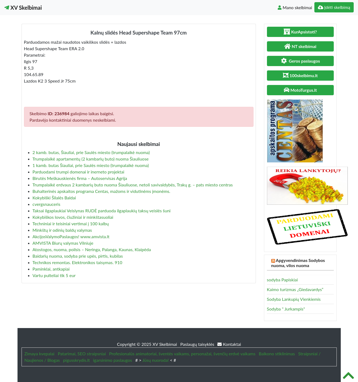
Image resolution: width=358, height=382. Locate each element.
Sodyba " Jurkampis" (286, 308)
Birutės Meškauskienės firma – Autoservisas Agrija (80, 178)
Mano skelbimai (295, 7)
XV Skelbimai (23, 7)
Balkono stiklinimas (277, 353)
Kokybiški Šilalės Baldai (54, 197)
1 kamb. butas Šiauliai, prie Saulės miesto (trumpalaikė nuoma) (91, 165)
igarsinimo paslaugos (112, 360)
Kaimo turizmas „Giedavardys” (295, 289)
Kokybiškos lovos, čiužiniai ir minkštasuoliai (73, 217)
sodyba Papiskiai (282, 279)
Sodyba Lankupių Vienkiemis (294, 299)
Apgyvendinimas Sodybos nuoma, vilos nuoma (298, 263)
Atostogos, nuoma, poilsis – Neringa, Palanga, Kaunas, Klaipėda (92, 249)
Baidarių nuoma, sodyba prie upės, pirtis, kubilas (78, 255)
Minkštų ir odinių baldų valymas (62, 230)
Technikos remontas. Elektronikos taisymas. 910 (77, 262)
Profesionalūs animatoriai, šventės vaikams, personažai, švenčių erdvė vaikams (182, 353)
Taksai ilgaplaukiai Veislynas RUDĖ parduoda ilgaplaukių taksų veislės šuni (102, 210)
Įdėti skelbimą (334, 7)
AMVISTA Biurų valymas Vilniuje (63, 242)
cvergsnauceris (46, 204)
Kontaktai (229, 344)
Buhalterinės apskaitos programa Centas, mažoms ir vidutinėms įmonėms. (102, 191)
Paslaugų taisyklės (197, 344)
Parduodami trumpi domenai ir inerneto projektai (78, 171)
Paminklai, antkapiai (51, 268)
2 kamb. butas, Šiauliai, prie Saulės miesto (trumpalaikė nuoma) (91, 152)
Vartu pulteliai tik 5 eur (54, 275)
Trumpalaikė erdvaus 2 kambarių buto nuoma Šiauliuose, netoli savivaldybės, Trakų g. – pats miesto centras (133, 184)
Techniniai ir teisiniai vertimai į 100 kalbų (71, 223)
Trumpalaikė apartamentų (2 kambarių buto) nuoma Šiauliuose (91, 158)
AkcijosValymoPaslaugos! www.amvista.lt (71, 236)
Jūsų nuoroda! (155, 360)
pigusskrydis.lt (76, 360)
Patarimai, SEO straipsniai (82, 353)
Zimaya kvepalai (40, 353)
